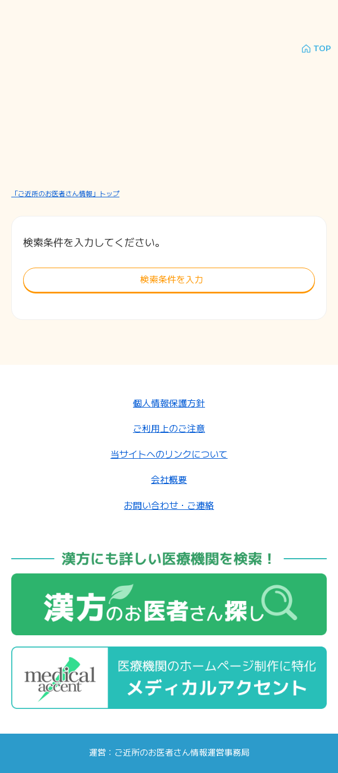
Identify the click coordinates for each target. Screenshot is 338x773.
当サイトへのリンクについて (169, 453)
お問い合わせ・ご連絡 (169, 505)
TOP (322, 48)
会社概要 (169, 479)
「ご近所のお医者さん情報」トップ (65, 193)
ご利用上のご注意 (169, 428)
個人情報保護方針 (169, 402)
